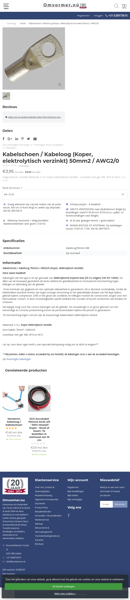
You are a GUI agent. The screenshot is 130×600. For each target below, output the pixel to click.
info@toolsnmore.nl (15, 561)
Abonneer (120, 504)
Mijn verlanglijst (75, 499)
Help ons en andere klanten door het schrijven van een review (35, 117)
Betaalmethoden (43, 511)
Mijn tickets (73, 495)
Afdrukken (11, 147)
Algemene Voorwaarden (46, 499)
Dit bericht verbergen (64, 586)
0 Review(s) (24, 165)
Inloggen (98, 15)
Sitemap (39, 523)
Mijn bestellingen (76, 491)
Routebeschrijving (43, 495)
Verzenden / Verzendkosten (48, 515)
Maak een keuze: (12, 187)
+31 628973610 (117, 15)
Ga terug (10, 23)
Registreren (84, 15)
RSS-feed (39, 544)
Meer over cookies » (65, 593)
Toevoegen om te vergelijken (48, 144)
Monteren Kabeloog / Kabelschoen (14, 421)
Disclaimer (40, 503)
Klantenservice (42, 519)
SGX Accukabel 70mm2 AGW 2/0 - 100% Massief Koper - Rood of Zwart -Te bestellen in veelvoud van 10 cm (39, 429)
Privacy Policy (41, 507)
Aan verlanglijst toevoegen (16, 144)
